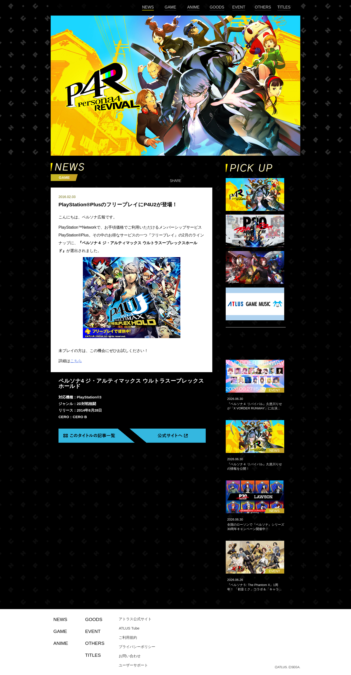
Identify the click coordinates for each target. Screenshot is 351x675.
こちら (76, 361)
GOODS (217, 7)
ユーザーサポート (133, 665)
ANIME (193, 7)
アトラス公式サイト (135, 619)
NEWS (148, 7)
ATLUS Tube (129, 628)
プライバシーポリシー (137, 647)
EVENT (238, 7)
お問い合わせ (130, 656)
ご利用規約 (128, 637)
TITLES (284, 7)
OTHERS (263, 7)
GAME (170, 7)
